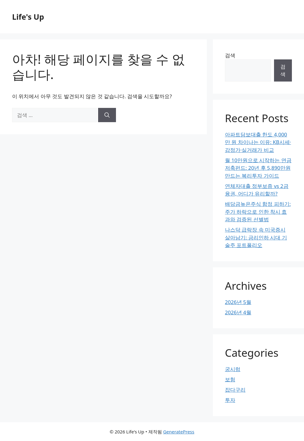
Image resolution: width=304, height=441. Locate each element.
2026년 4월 (238, 312)
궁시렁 (232, 369)
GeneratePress (178, 432)
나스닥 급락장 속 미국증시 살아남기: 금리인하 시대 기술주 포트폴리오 (256, 237)
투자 (230, 399)
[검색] (107, 115)
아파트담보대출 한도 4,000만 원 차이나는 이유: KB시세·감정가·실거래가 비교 (258, 142)
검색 (230, 55)
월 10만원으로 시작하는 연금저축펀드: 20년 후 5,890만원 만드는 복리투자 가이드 (258, 168)
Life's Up (28, 17)
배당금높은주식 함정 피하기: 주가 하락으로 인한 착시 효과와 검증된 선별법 (258, 211)
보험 (230, 379)
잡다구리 (235, 389)
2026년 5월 (238, 302)
